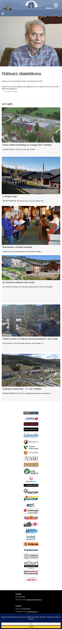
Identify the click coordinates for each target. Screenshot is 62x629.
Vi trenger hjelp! (10, 196)
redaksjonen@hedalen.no (34, 599)
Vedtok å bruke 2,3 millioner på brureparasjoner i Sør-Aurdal (30, 339)
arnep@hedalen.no (32, 611)
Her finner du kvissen (11, 91)
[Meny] (2, 13)
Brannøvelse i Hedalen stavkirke (17, 247)
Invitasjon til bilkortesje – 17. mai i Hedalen (22, 389)
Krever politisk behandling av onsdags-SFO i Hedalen (27, 145)
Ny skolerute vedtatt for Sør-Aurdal (18, 282)
